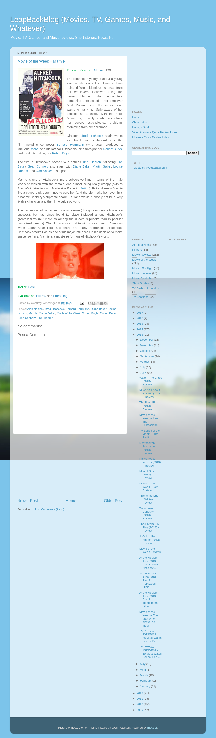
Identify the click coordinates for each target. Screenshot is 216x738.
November (147, 345)
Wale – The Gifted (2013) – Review (150, 381)
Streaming (60, 296)
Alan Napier (44, 171)
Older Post (113, 500)
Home (71, 500)
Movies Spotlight (142, 268)
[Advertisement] (70, 466)
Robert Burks (112, 149)
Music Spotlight (142, 278)
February (146, 680)
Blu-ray (41, 296)
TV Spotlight (140, 296)
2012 (140, 693)
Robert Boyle (61, 153)
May (143, 664)
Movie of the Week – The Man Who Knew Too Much (148, 618)
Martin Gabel (102, 166)
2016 (140, 318)
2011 (140, 698)
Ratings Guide (141, 127)
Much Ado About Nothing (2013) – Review (150, 393)
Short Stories (140, 283)
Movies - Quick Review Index (150, 137)
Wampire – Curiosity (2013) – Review (146, 513)
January (145, 686)
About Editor (140, 122)
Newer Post (27, 500)
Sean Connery (38, 166)
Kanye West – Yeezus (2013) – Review (150, 462)
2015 (140, 323)
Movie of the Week (68, 313)
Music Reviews (141, 273)
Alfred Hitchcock (91, 135)
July (143, 367)
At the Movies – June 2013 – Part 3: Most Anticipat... (149, 563)
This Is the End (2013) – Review (148, 499)
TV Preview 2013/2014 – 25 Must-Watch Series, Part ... (150, 636)
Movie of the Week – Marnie (41, 61)
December (147, 339)
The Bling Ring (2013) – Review (148, 406)
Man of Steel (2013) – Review (147, 474)
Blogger (152, 727)
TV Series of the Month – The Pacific (149, 434)
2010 (140, 704)
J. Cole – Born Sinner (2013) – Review (150, 540)
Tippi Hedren (91, 162)
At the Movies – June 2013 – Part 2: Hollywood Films (149, 580)
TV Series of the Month (146, 288)
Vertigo (84, 188)
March (144, 675)
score (34, 149)
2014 (140, 329)
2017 (140, 312)
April (143, 669)
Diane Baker (81, 166)
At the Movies (141, 244)
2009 (140, 709)
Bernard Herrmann (70, 144)
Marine (99, 70)
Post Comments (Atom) (49, 509)
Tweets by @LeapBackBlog (149, 167)
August (145, 361)
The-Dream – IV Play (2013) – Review (149, 527)
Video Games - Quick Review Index (154, 132)
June (143, 372)
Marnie (33, 313)
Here (31, 287)
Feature (137, 249)
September (147, 356)
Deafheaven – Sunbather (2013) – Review (148, 448)
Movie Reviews (141, 254)
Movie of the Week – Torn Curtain (148, 487)
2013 (140, 334)
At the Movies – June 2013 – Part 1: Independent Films (149, 599)
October (145, 350)
